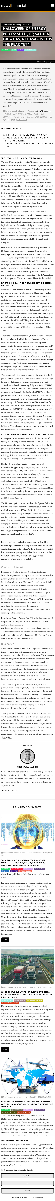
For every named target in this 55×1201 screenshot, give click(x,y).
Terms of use (7, 737)
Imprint (15, 1197)
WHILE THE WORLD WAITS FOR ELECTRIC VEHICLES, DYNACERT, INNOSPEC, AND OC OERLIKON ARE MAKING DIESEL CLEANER (27, 994)
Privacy (23, 1197)
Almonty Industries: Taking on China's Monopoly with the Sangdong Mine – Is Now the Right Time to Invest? (27, 1104)
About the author (9, 790)
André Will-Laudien (43, 111)
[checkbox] (2, 1170)
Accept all (27, 1176)
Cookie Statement (35, 1197)
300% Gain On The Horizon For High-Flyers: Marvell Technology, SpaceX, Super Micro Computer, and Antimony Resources (24, 862)
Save (27, 1183)
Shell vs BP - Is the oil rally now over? (26, 135)
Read (5, 940)
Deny (27, 1191)
